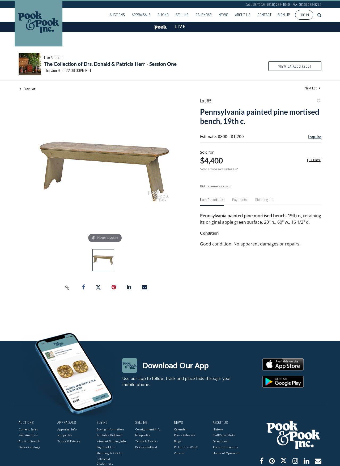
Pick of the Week (186, 447)
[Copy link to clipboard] (67, 287)
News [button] (223, 15)
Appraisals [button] (141, 15)
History (218, 429)
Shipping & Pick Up (109, 453)
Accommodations (225, 447)
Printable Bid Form (109, 435)
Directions (220, 441)
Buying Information (110, 429)
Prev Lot (27, 89)
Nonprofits (64, 435)
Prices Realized (146, 447)
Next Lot (312, 88)
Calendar (204, 15)
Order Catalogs (29, 447)
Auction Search (29, 441)
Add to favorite (318, 101)
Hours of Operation (226, 453)
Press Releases (184, 435)
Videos (179, 453)
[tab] (212, 201)
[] (314, 160)
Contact (264, 15)
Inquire (314, 136)
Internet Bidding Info (111, 441)
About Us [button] (242, 15)
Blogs (177, 441)
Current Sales (28, 429)
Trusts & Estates (68, 441)
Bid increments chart (215, 186)
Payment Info (106, 447)
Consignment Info (147, 429)
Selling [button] (182, 15)
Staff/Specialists (224, 435)
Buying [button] (163, 15)
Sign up (284, 15)
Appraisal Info (67, 429)
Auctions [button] (117, 15)
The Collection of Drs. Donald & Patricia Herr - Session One (110, 64)
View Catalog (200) (294, 66)
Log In (304, 14)
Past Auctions (28, 435)
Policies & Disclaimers (104, 461)
